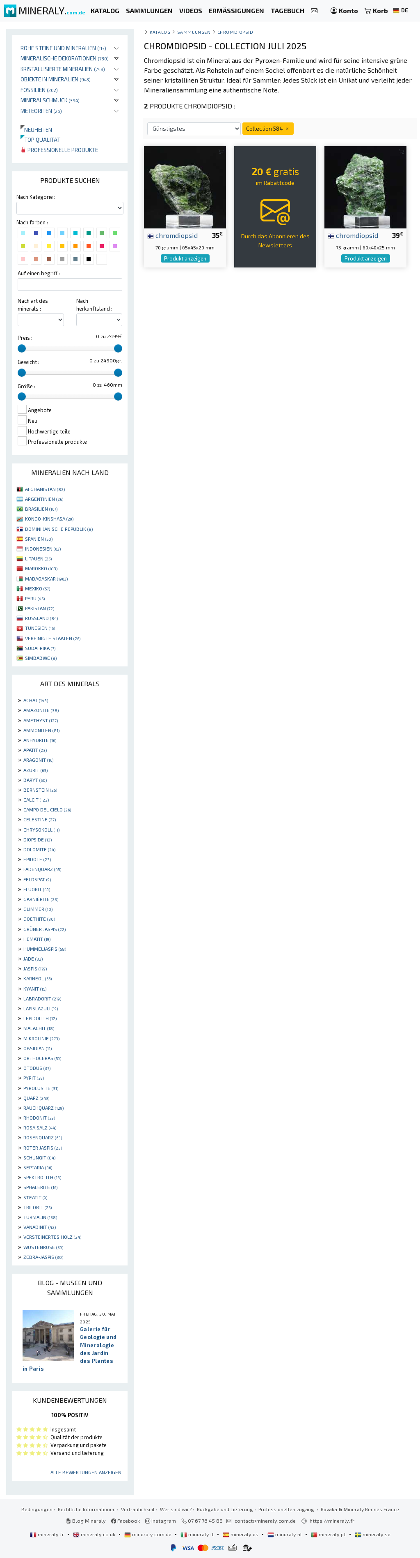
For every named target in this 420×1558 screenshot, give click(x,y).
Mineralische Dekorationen (65, 58)
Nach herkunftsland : (94, 304)
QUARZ (36, 1098)
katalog (160, 32)
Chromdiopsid (235, 32)
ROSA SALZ (39, 1127)
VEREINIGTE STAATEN (52, 638)
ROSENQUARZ (42, 1137)
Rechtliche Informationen (87, 1509)
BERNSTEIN (40, 790)
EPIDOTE (37, 859)
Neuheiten (36, 129)
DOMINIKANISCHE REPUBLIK (59, 529)
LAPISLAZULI (40, 1008)
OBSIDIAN (37, 1048)
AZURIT (35, 770)
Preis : (25, 337)
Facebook (125, 1520)
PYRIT (33, 1078)
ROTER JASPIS (42, 1147)
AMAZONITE (41, 710)
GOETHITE (39, 919)
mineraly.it (197, 1534)
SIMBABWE (41, 658)
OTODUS (36, 1068)
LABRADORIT (42, 998)
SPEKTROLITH (42, 1177)
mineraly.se (372, 1534)
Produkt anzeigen (185, 258)
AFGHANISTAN (45, 489)
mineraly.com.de (148, 1534)
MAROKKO (41, 568)
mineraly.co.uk (94, 1534)
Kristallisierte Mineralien (63, 68)
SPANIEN (38, 539)
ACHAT (35, 700)
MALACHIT (38, 1028)
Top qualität (40, 139)
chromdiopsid (172, 235)
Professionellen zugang (286, 1509)
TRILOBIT (37, 1207)
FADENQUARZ (42, 869)
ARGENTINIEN (44, 499)
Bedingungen (36, 1509)
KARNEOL (37, 978)
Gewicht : (28, 362)
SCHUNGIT (39, 1157)
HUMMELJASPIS (44, 949)
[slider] (22, 348)
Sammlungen (193, 32)
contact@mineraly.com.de (265, 1520)
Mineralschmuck (50, 100)
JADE (33, 958)
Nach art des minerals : (33, 304)
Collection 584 (268, 128)
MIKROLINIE (41, 1038)
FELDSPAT (37, 879)
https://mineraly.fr (332, 1520)
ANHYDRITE (39, 740)
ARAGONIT (38, 760)
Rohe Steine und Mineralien (63, 47)
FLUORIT (36, 889)
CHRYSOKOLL (41, 829)
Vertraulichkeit (138, 1509)
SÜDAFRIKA (40, 648)
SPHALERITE (40, 1187)
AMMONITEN (41, 730)
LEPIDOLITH (40, 1018)
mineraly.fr (47, 1534)
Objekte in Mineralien (56, 79)
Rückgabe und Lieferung (225, 1509)
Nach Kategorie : (35, 197)
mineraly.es (241, 1534)
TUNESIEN (40, 628)
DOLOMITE (39, 849)
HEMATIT (36, 939)
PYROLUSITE (40, 1088)
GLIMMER (37, 909)
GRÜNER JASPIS (44, 929)
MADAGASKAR (46, 578)
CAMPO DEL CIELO (47, 809)
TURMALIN (40, 1217)
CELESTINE (39, 819)
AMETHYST (40, 720)
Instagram (160, 1520)
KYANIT (34, 988)
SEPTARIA (37, 1167)
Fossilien (39, 89)
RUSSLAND (41, 618)
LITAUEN (38, 558)
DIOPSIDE (37, 839)
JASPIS (35, 968)
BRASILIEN (41, 509)
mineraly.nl (285, 1534)
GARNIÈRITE (40, 899)
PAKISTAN (39, 608)
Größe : (26, 386)
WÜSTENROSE (43, 1247)
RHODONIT (39, 1117)
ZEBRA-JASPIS (43, 1257)
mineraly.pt (329, 1534)
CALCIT (36, 799)
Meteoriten (41, 110)
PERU (35, 598)
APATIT (35, 750)
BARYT (35, 780)
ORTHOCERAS (42, 1058)
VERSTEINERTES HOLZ (52, 1237)
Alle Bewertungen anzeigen (85, 1472)
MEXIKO (37, 588)
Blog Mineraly (86, 1520)
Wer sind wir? (176, 1509)
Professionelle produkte (59, 149)
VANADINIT (39, 1227)
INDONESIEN (43, 548)
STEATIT (35, 1197)
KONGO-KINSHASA (49, 518)
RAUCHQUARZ (43, 1108)
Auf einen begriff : (39, 273)
